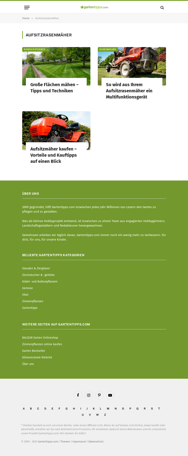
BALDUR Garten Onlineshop (40, 337)
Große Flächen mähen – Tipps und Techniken (54, 88)
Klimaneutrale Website (37, 357)
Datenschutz (96, 441)
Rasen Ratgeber (34, 49)
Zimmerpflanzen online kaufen (42, 344)
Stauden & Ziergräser (36, 268)
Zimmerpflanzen (32, 301)
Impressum (79, 441)
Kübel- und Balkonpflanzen (40, 281)
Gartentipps (30, 308)
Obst (25, 294)
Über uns (28, 364)
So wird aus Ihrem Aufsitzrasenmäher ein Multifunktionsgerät (129, 91)
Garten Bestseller (33, 351)
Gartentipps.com (48, 441)
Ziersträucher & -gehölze (38, 275)
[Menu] (27, 7)
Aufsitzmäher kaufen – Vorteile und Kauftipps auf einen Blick (53, 155)
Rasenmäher (107, 49)
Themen (65, 441)
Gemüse (27, 288)
